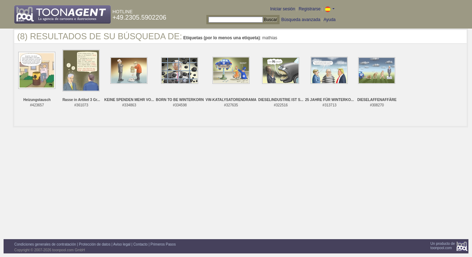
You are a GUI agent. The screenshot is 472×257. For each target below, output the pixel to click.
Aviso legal (121, 244)
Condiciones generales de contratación (45, 244)
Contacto (140, 244)
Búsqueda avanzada (300, 19)
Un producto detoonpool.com (443, 246)
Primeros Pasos (163, 244)
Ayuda (329, 19)
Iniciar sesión (282, 8)
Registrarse (309, 8)
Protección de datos (94, 244)
